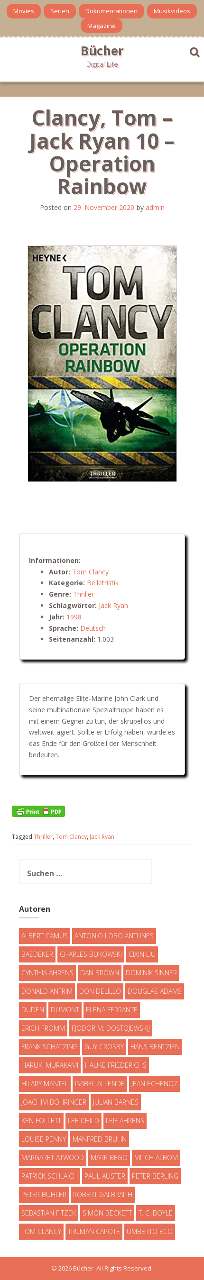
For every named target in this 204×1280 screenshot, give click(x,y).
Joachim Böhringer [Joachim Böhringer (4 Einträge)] (53, 1102)
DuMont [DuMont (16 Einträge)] (65, 1009)
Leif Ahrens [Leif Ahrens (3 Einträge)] (125, 1120)
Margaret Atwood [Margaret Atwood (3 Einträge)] (52, 1157)
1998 (74, 616)
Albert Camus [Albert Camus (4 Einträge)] (44, 935)
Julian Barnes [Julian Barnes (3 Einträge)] (116, 1102)
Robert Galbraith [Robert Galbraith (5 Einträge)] (102, 1194)
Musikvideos (172, 11)
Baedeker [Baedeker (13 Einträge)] (37, 954)
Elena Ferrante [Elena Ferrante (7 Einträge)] (112, 1009)
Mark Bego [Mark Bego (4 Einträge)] (109, 1157)
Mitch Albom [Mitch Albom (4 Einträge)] (156, 1157)
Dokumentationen (111, 11)
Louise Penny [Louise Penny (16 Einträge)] (43, 1139)
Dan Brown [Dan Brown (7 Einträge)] (99, 972)
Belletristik (103, 582)
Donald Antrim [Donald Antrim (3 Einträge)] (47, 991)
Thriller (83, 594)
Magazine (101, 25)
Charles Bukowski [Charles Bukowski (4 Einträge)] (91, 954)
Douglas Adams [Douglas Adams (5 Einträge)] (155, 991)
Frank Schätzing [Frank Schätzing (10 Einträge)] (49, 1046)
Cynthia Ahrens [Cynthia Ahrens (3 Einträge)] (47, 972)
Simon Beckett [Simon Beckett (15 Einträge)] (107, 1212)
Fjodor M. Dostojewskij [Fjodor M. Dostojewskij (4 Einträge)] (111, 1028)
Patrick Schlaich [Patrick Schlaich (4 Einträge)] (49, 1175)
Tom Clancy (90, 571)
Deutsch (93, 628)
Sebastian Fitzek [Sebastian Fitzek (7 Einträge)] (48, 1212)
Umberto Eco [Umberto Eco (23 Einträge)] (150, 1231)
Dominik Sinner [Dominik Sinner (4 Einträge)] (151, 972)
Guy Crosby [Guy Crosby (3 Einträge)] (104, 1046)
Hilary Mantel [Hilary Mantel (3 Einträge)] (44, 1083)
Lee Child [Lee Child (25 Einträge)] (83, 1120)
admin (155, 207)
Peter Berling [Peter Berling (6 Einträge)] (155, 1175)
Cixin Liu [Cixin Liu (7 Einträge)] (142, 954)
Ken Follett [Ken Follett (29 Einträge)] (41, 1120)
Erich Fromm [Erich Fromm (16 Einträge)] (43, 1028)
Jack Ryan (113, 605)
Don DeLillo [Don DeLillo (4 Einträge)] (100, 991)
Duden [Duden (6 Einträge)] (32, 1009)
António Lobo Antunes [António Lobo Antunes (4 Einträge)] (114, 935)
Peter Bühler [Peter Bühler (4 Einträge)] (43, 1194)
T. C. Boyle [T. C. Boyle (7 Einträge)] (156, 1212)
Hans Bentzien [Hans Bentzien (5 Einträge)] (155, 1046)
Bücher (102, 50)
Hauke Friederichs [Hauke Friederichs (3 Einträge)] (116, 1065)
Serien (59, 11)
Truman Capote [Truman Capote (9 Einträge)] (94, 1231)
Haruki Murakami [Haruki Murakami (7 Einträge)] (49, 1065)
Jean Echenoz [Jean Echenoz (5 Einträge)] (154, 1083)
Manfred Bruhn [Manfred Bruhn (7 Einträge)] (100, 1139)
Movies (23, 11)
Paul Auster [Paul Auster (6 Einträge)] (104, 1175)
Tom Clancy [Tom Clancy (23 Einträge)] (41, 1231)
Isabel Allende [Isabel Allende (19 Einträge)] (100, 1083)
